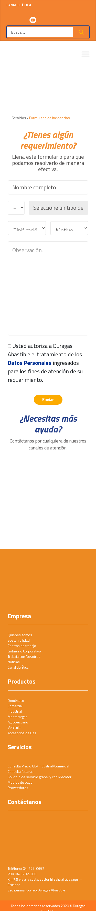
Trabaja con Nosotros (24, 656)
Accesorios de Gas (22, 733)
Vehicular (15, 727)
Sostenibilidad (19, 640)
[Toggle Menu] (85, 54)
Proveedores (18, 787)
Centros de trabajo (22, 645)
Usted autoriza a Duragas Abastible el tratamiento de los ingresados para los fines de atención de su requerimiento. (45, 363)
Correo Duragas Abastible (45, 890)
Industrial (15, 711)
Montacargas (17, 716)
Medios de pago (20, 782)
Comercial (15, 706)
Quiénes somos (20, 635)
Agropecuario (18, 722)
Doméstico (16, 700)
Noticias (14, 662)
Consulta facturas (21, 771)
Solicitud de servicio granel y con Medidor (39, 777)
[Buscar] (40, 32)
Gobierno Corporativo (24, 651)
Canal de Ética (18, 667)
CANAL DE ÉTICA (48, 8)
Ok (81, 32)
